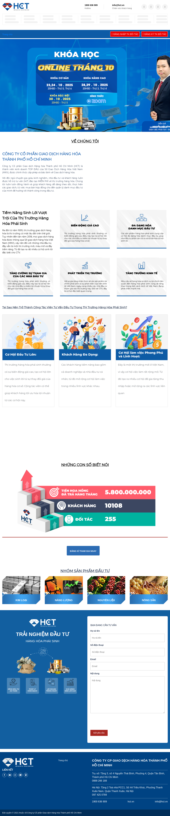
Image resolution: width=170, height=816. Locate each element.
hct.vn (131, 801)
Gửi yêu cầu (99, 732)
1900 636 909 (91, 5)
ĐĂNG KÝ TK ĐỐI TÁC (154, 34)
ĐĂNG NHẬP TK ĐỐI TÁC (125, 34)
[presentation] (113, 721)
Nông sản (148, 600)
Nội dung (94, 673)
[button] (154, 127)
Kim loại (21, 600)
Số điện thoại (97, 645)
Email (93, 659)
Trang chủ (63, 760)
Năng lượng (64, 600)
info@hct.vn (118, 5)
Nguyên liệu (106, 600)
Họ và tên (95, 631)
